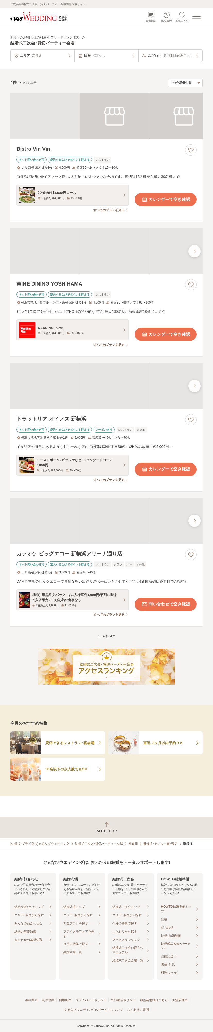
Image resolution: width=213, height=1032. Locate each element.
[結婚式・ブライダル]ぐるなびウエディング (39, 844)
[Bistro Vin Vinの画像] (106, 116)
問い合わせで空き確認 (165, 604)
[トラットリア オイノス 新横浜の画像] (106, 386)
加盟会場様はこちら (154, 1000)
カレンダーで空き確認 (165, 199)
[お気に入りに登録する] (191, 150)
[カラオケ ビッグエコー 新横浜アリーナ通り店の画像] (106, 521)
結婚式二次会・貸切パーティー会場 (99, 844)
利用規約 (48, 1000)
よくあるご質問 (138, 1009)
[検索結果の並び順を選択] (185, 83)
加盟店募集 (180, 1000)
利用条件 (65, 1000)
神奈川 (133, 844)
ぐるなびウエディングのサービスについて (93, 1009)
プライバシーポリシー (90, 1000)
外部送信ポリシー (123, 1000)
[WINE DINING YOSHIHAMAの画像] (106, 251)
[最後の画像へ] (194, 251)
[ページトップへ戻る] (106, 827)
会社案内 (31, 1000)
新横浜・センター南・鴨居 (160, 844)
